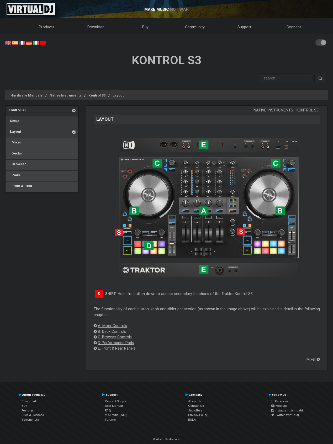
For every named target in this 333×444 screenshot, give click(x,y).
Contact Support (116, 401)
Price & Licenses (33, 415)
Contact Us (196, 406)
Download (95, 27)
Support (244, 27)
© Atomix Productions (166, 439)
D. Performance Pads (116, 343)
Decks (15, 153)
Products (46, 27)
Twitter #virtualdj (285, 415)
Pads (14, 175)
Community (195, 27)
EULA (192, 419)
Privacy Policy (198, 415)
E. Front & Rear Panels (116, 348)
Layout (118, 95)
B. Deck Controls (112, 331)
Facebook (279, 401)
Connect (294, 27)
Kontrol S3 (97, 95)
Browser (17, 164)
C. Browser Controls (115, 337)
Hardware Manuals (26, 95)
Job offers (195, 410)
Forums (110, 419)
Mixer (14, 142)
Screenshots (30, 419)
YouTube (279, 406)
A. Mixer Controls (112, 326)
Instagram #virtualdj (287, 410)
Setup (13, 121)
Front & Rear (20, 186)
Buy (145, 27)
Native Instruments (66, 95)
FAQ (108, 410)
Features (28, 410)
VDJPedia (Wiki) (116, 415)
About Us (194, 401)
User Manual (114, 406)
